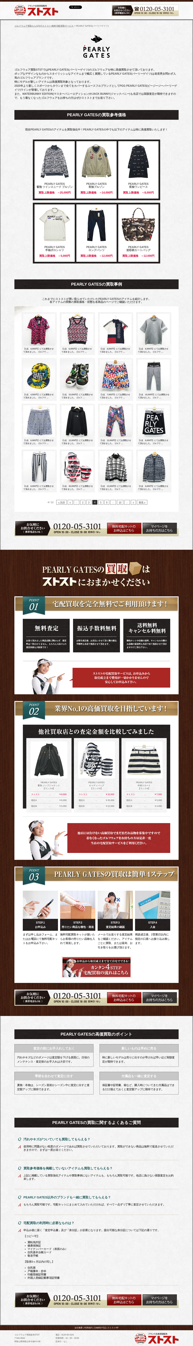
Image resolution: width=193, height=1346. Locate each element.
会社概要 (79, 1328)
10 (120, 502)
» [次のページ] (133, 502)
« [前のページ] (70, 502)
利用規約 (88, 1328)
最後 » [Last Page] (142, 502)
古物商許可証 (100, 1328)
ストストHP (113, 1328)
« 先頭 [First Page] (61, 502)
